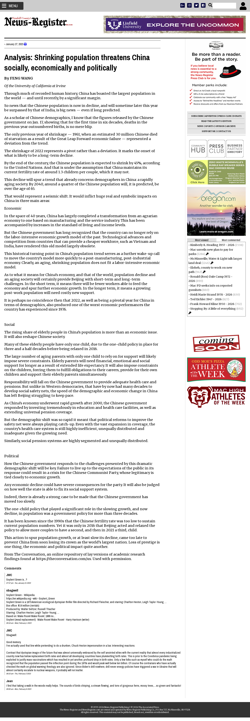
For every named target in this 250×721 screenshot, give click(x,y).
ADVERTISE (209, 116)
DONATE (235, 116)
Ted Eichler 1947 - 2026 (204, 299)
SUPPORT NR (207, 131)
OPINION (218, 126)
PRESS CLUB (223, 116)
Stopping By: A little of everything (211, 308)
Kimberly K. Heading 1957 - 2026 (211, 245)
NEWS (199, 126)
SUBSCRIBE (196, 116)
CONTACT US (222, 131)
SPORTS (208, 126)
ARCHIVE (229, 126)
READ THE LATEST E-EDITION (215, 121)
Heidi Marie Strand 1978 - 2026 (210, 294)
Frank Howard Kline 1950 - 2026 (211, 304)
